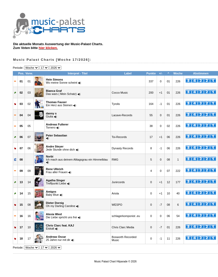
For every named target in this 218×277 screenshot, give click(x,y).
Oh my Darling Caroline (60, 204)
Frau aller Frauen (56, 170)
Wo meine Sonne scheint (61, 81)
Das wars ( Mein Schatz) (61, 92)
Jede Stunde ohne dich (60, 148)
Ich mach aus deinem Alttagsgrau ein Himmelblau (77, 158)
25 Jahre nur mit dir (58, 238)
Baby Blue (52, 193)
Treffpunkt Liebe (56, 182)
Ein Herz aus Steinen (59, 104)
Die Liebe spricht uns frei (61, 216)
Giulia (51, 115)
